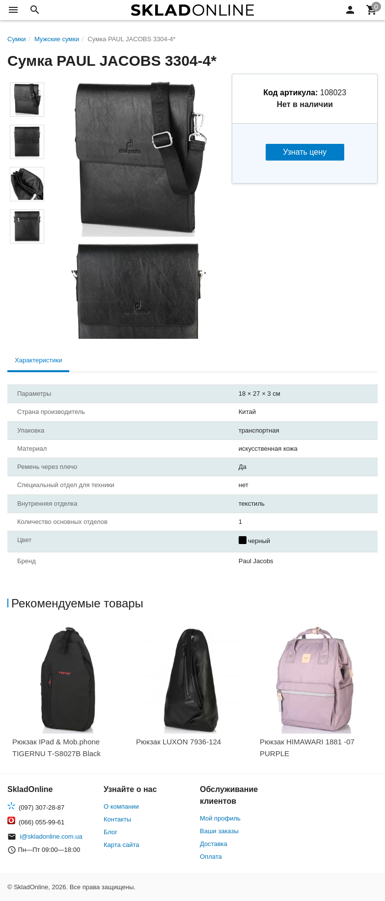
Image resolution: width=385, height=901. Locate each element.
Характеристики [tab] (38, 360)
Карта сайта (121, 844)
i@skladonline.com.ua (51, 836)
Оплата (211, 856)
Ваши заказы (219, 831)
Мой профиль (220, 818)
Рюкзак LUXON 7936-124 (178, 741)
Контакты (117, 819)
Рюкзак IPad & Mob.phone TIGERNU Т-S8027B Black (56, 747)
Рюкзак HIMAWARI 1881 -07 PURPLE (307, 747)
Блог (110, 832)
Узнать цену (305, 152)
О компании (121, 806)
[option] (69, 695)
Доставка (213, 843)
